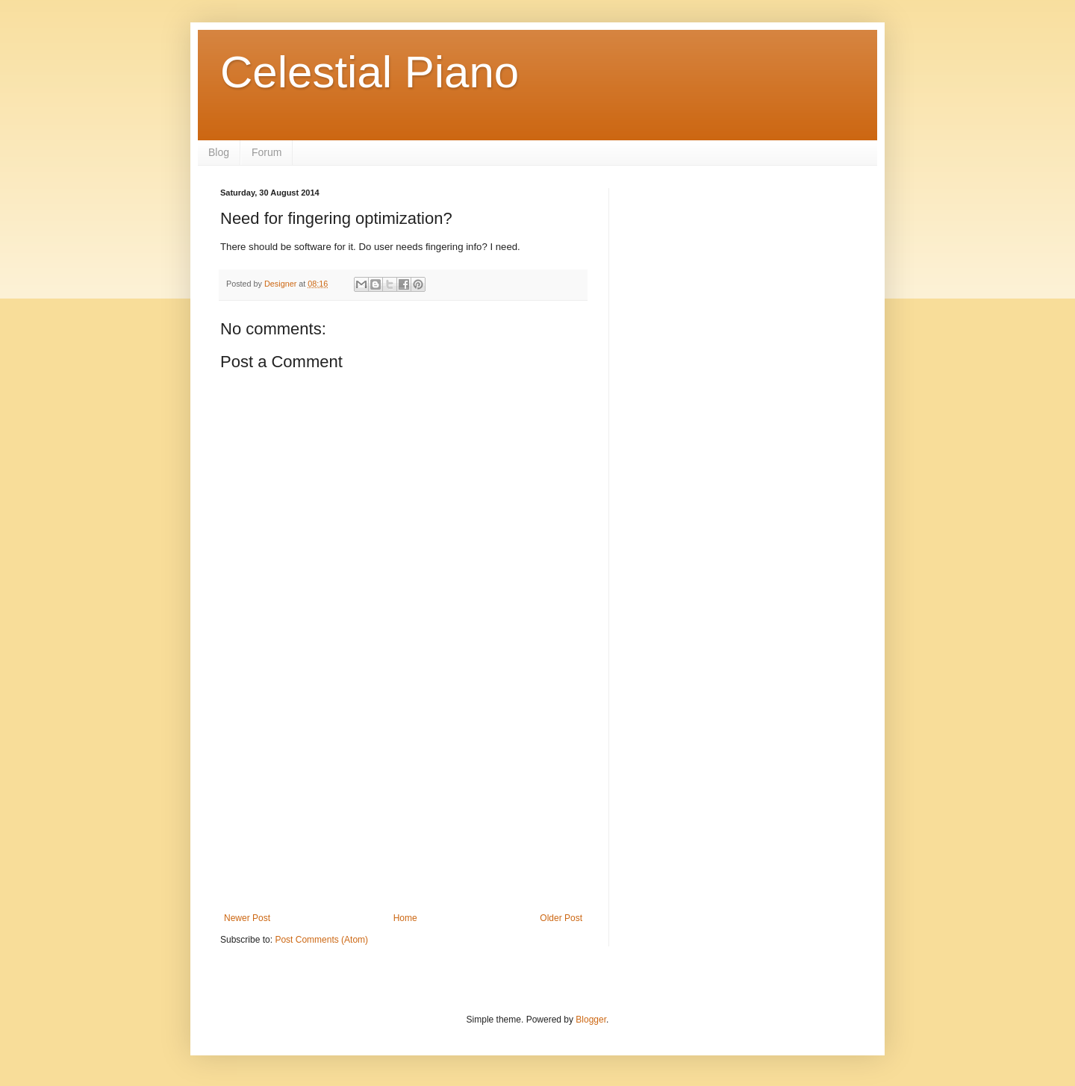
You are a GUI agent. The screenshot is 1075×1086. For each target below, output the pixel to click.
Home (405, 918)
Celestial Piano (369, 72)
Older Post (561, 918)
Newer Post (247, 918)
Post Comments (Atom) (321, 939)
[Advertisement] (403, 801)
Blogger (591, 1019)
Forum (266, 152)
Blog (218, 152)
